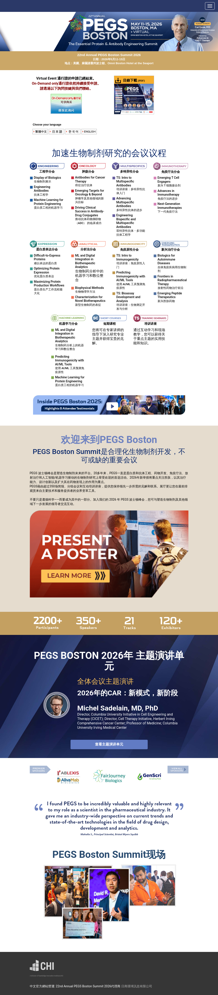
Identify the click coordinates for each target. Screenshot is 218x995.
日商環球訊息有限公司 (136, 986)
